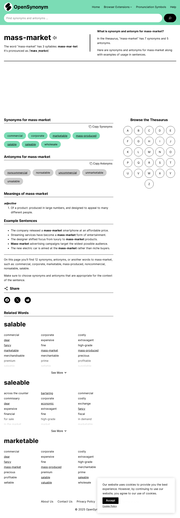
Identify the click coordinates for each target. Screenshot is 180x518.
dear (7, 340)
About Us (47, 501)
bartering (47, 393)
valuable (46, 482)
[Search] (170, 18)
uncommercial (68, 172)
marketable (60, 135)
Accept (110, 502)
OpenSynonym (31, 7)
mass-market (49, 350)
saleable (30, 144)
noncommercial (17, 172)
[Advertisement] (90, 89)
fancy (7, 345)
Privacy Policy (86, 501)
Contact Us (65, 501)
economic (47, 403)
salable (12, 144)
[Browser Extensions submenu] (118, 7)
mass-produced (86, 135)
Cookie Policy (109, 508)
